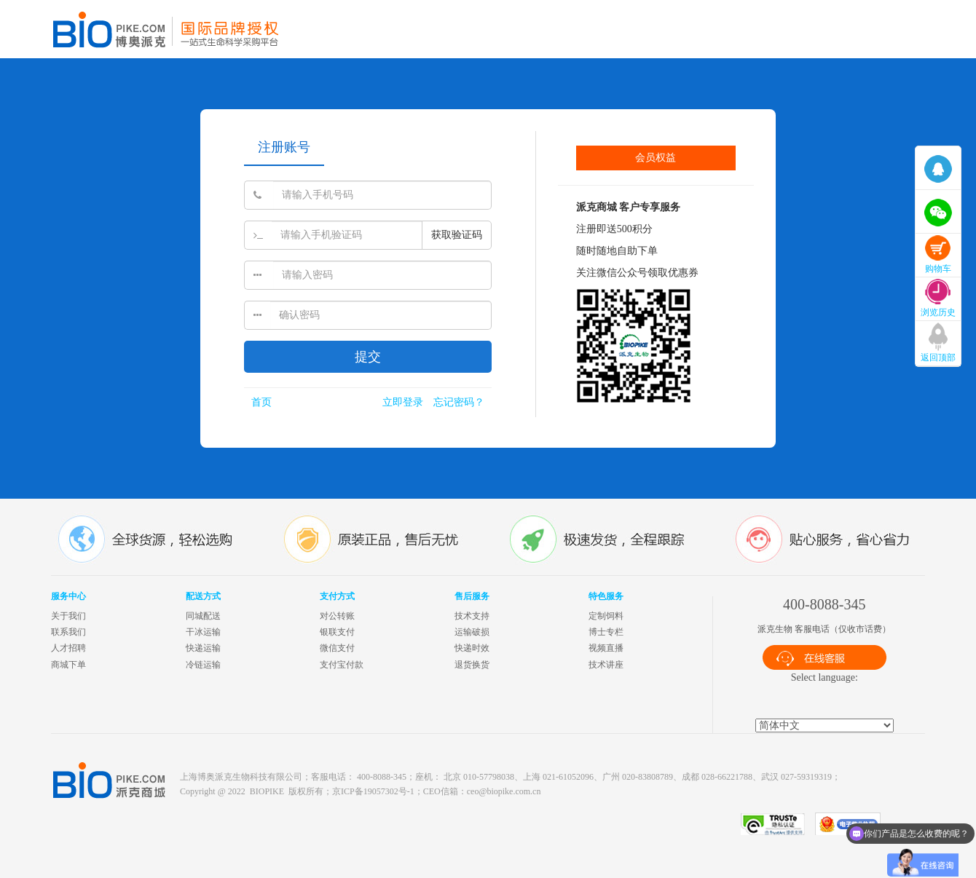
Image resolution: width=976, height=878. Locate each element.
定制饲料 (606, 616)
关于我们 (68, 616)
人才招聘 (68, 648)
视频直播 (606, 648)
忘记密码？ (458, 402)
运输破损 (471, 632)
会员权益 (655, 157)
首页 (261, 402)
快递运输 (203, 648)
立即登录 (402, 402)
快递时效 (471, 648)
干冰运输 (203, 632)
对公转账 (337, 616)
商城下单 (68, 665)
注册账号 (284, 147)
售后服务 (471, 596)
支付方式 (337, 596)
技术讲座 (606, 665)
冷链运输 (203, 665)
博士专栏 (606, 632)
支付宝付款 (341, 665)
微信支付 (337, 648)
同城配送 (203, 616)
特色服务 (606, 596)
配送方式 (203, 596)
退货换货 (471, 665)
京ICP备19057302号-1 (373, 791)
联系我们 (68, 632)
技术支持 (471, 616)
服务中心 (68, 596)
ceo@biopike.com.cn (504, 791)
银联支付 (337, 632)
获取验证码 (456, 234)
